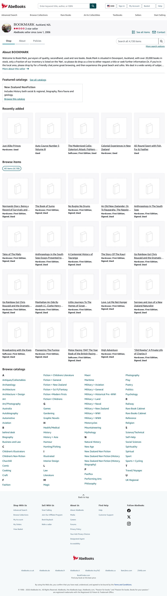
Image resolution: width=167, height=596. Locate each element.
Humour (47, 441)
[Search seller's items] (134, 41)
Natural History (93, 441)
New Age (89, 446)
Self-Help (131, 437)
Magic (46, 484)
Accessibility (75, 543)
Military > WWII (93, 418)
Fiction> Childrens (52, 398)
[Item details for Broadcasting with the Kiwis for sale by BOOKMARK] (17, 334)
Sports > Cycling (134, 460)
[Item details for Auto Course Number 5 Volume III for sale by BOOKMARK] (50, 132)
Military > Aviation (94, 384)
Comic (5, 465)
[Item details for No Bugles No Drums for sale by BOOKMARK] (83, 190)
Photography (132, 375)
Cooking (6, 470)
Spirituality (131, 446)
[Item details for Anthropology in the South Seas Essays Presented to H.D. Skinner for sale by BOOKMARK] (50, 240)
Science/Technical (135, 432)
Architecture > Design (13, 394)
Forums (73, 524)
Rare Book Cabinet (135, 408)
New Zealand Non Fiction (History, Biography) (102, 462)
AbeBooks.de (44, 570)
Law (45, 470)
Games (47, 408)
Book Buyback (47, 519)
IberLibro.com (126, 570)
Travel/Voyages (134, 470)
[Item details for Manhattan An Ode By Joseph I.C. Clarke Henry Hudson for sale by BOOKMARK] (50, 288)
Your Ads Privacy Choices (80, 534)
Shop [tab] (8, 41)
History (47, 432)
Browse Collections (39, 15)
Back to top (83, 497)
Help (160, 6)
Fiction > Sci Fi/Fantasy (55, 389)
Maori (87, 375)
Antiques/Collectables (14, 379)
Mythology (90, 432)
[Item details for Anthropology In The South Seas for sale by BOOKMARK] (149, 192)
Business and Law (11, 441)
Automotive (8, 418)
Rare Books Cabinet (136, 413)
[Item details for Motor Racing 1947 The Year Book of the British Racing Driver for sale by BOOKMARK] (83, 336)
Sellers (138, 15)
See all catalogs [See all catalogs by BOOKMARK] (38, 79)
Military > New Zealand (97, 408)
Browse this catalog (14, 98)
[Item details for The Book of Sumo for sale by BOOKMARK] (50, 190)
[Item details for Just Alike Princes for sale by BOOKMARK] (17, 130)
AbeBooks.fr (60, 570)
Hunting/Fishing (52, 446)
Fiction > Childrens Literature (58, 375)
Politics (129, 389)
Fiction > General (52, 379)
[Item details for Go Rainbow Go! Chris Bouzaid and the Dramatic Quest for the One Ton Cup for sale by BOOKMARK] (149, 240)
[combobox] (64, 5)
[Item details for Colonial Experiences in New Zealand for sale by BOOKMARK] (116, 132)
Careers (73, 519)
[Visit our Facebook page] (129, 511)
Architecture (8, 389)
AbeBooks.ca (110, 570)
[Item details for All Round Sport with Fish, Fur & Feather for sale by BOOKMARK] (149, 132)
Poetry (129, 384)
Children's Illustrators (13, 451)
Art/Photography (11, 403)
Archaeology (8, 384)
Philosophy (90, 483)
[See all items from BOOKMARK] (141, 32)
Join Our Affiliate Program (52, 515)
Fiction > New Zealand (55, 384)
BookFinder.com (83, 576)
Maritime (89, 379)
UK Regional (132, 479)
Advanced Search (9, 15)
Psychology (132, 394)
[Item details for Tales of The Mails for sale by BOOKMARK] (17, 238)
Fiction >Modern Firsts (55, 394)
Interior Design (51, 460)
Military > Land (92, 398)
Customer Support (106, 515)
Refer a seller (47, 524)
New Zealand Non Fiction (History (102, 456)
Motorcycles (91, 422)
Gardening (48, 413)
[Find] (93, 5)
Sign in (122, 6)
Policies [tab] (37, 41)
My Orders (17, 524)
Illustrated (48, 456)
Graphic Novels (51, 418)
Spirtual (130, 451)
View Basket (18, 529)
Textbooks (117, 15)
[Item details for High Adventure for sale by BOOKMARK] (116, 334)
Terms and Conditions (122, 584)
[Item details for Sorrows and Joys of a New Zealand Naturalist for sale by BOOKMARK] (149, 288)
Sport (128, 456)
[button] (161, 41)
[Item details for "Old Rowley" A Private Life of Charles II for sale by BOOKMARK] (149, 336)
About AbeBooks (77, 510)
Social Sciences (133, 441)
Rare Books (66, 15)
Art (4, 398)
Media (72, 515)
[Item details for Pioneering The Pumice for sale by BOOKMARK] (50, 334)
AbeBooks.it (75, 570)
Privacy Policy (75, 529)
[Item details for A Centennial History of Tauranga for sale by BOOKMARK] (83, 240)
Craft (5, 475)
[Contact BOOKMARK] (158, 32)
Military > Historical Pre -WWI (100, 394)
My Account (134, 6)
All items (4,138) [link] (11, 168)
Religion (130, 422)
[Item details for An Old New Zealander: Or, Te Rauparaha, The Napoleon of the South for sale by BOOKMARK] (116, 192)
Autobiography (10, 413)
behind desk (8, 432)
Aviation (6, 422)
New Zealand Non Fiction (98, 451)
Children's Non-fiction (13, 456)
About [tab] (22, 41)
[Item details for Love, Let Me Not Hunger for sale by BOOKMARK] (116, 286)
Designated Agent (77, 539)
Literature (48, 475)
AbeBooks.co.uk (27, 570)
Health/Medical (51, 427)
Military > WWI (92, 413)
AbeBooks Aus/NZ (92, 570)
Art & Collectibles (92, 15)
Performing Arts (93, 478)
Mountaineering (93, 427)
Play (128, 379)
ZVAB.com (142, 570)
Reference (131, 418)
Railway (130, 403)
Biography (7, 437)
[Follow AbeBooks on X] (129, 517)
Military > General (94, 389)
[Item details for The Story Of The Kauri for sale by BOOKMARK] (116, 238)
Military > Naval (93, 403)
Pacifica (89, 473)
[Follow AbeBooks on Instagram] (129, 524)
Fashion (6, 484)
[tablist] (23, 41)
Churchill (7, 460)
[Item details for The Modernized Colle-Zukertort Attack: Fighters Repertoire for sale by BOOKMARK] (83, 132)
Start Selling (160, 15)
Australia (7, 408)
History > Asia (50, 437)
